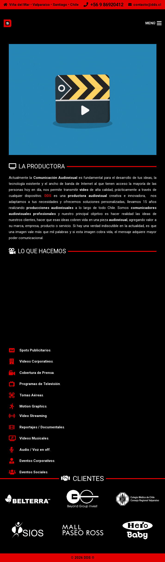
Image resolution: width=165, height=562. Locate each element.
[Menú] (154, 23)
